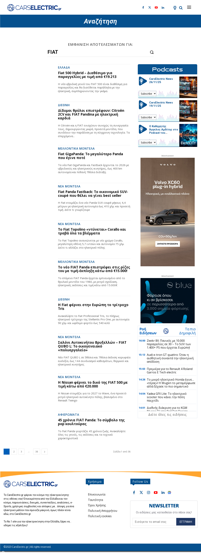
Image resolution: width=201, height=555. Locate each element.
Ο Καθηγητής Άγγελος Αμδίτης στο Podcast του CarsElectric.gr (163, 131)
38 (36, 451)
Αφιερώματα (68, 415)
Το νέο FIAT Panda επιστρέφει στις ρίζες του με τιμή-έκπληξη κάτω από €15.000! (94, 269)
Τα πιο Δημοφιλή (187, 331)
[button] (180, 7)
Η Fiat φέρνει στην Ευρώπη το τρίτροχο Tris (93, 306)
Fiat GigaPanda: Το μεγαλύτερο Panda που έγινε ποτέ (90, 156)
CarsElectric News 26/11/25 (161, 80)
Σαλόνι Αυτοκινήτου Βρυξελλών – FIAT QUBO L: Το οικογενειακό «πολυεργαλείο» (92, 346)
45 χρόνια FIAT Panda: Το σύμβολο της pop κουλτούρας (91, 422)
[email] (154, 522)
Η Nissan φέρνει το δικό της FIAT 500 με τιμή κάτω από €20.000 (93, 384)
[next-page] (45, 452)
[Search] (152, 52)
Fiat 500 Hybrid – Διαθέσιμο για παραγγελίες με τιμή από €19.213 (87, 75)
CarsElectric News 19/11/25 (161, 104)
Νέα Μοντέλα (69, 186)
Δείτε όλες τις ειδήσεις (167, 414)
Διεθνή (64, 105)
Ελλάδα (64, 67)
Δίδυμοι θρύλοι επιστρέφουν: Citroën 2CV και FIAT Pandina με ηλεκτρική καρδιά (91, 114)
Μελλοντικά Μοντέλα (76, 149)
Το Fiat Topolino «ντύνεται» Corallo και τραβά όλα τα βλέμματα (92, 231)
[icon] (174, 8)
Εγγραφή (186, 521)
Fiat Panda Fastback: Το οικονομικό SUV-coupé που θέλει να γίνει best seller (93, 193)
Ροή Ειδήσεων (148, 331)
